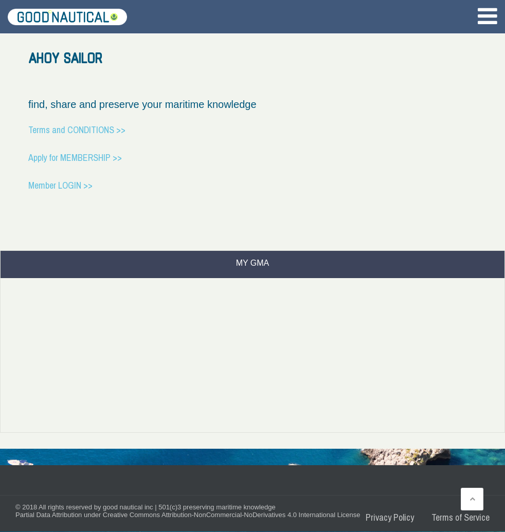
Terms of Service (460, 517)
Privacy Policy (390, 517)
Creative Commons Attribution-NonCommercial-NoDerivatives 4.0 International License (231, 515)
